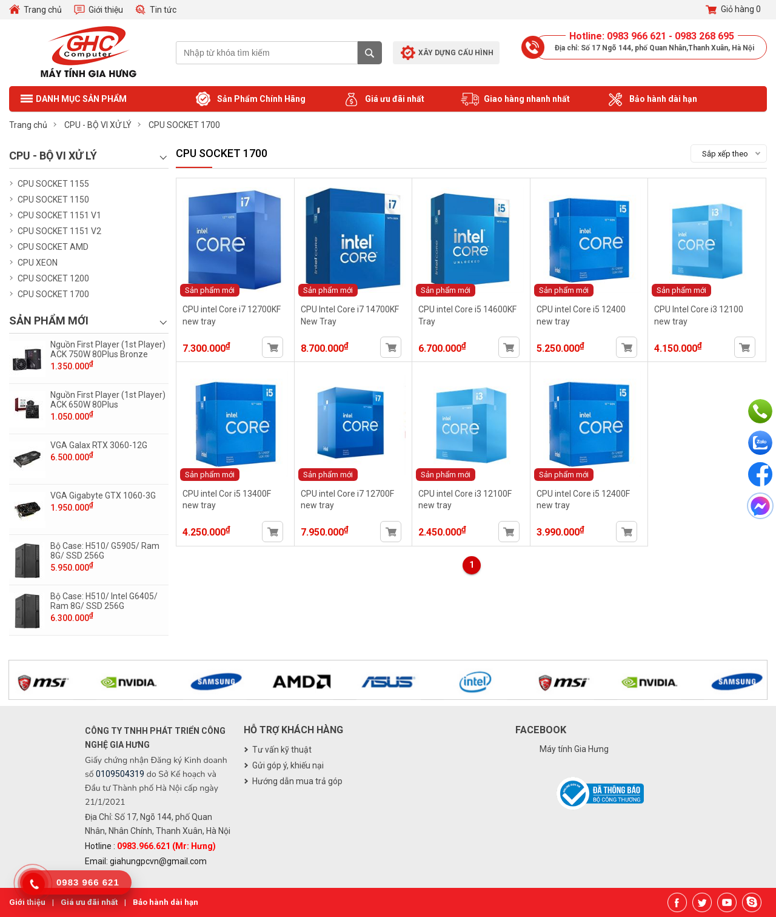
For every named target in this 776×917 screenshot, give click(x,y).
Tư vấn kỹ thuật (282, 749)
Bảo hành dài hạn (651, 99)
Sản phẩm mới (210, 290)
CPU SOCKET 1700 (53, 294)
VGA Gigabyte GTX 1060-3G (103, 495)
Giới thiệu (106, 10)
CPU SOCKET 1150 (53, 199)
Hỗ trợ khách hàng (293, 730)
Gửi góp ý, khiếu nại (288, 765)
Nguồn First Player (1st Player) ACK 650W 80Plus (108, 399)
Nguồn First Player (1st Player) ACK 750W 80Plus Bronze (108, 349)
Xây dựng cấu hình (455, 53)
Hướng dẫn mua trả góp (297, 781)
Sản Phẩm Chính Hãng (250, 99)
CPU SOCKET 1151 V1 (59, 215)
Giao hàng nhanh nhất (515, 99)
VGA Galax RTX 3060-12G (98, 445)
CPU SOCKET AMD (53, 247)
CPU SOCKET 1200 (53, 278)
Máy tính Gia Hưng (574, 749)
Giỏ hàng (733, 9)
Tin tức (163, 10)
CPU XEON (38, 262)
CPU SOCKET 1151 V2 (59, 231)
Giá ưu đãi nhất (383, 99)
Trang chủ (43, 10)
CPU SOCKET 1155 (53, 184)
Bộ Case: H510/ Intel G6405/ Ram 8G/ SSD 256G (104, 601)
